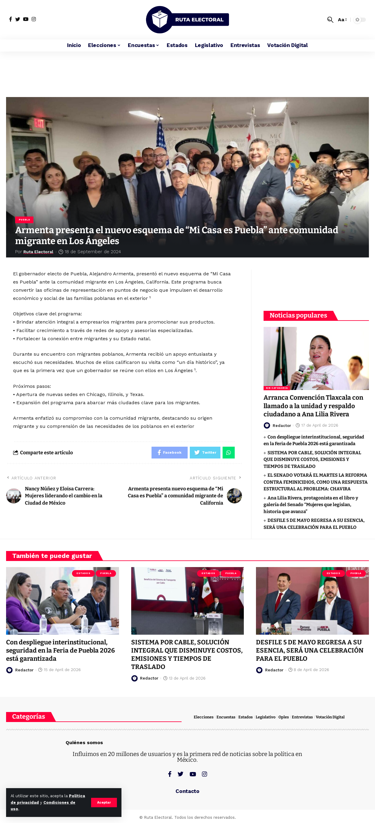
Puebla (24, 219)
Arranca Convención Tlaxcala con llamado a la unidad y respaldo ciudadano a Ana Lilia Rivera (315, 404)
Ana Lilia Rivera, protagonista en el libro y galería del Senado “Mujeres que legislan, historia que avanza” (311, 502)
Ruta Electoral (40, 251)
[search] (330, 20)
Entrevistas (302, 716)
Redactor (282, 423)
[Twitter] (18, 19)
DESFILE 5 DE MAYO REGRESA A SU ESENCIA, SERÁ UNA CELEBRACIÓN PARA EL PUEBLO (310, 650)
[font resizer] (341, 19)
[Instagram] (33, 19)
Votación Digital (330, 716)
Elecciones (203, 716)
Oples (283, 716)
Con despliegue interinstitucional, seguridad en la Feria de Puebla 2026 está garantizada (61, 650)
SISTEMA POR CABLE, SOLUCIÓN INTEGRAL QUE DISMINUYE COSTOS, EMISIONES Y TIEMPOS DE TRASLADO (312, 457)
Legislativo (265, 716)
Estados (83, 573)
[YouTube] (26, 19)
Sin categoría (277, 386)
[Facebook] (11, 19)
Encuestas (225, 716)
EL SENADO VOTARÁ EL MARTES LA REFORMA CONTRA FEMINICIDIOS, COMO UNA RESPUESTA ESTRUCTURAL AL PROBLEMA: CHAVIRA (316, 480)
